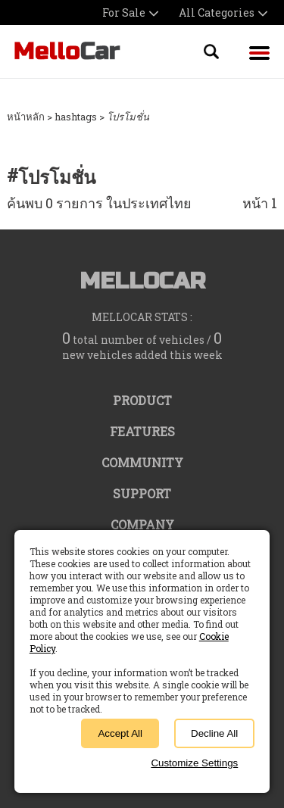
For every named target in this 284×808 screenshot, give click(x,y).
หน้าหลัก (26, 116)
